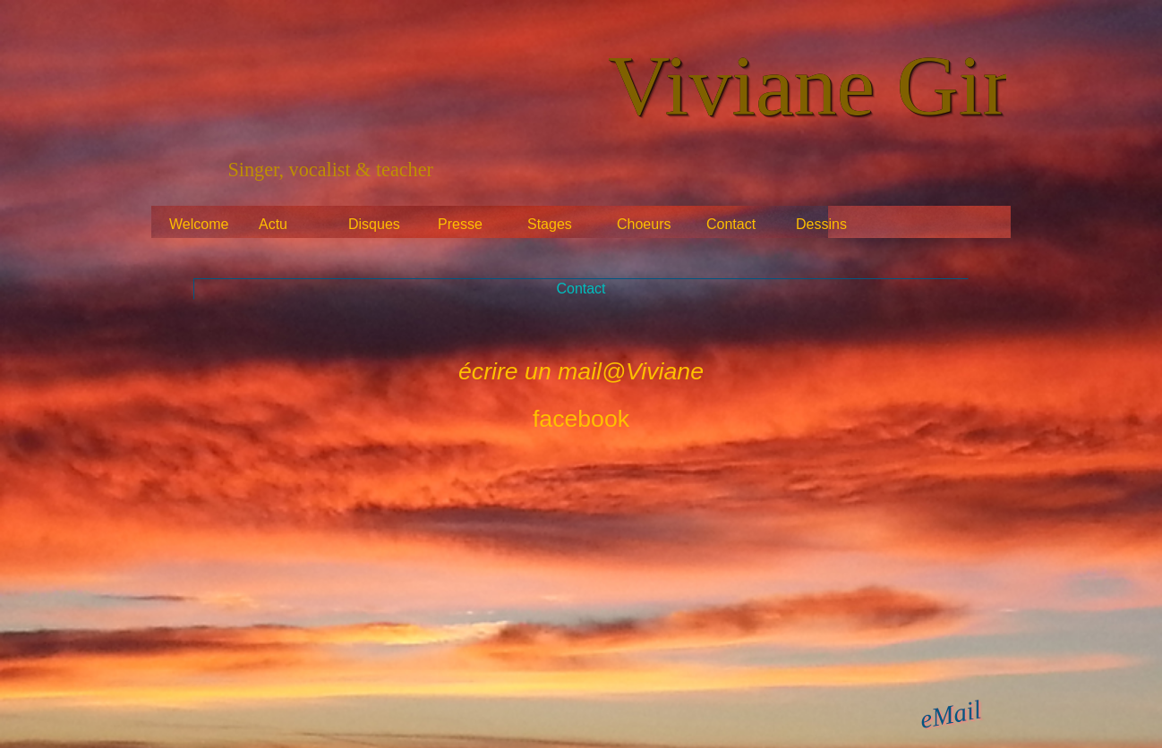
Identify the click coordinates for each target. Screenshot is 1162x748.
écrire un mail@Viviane (581, 371)
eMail (951, 713)
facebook (581, 418)
